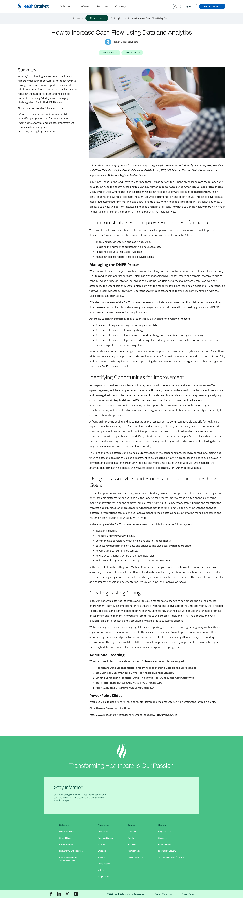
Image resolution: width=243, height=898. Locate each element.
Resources (102, 6)
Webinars (102, 851)
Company (120, 6)
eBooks (101, 857)
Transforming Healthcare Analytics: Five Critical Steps (129, 682)
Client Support (164, 844)
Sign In (188, 6)
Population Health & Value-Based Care (68, 858)
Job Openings (134, 851)
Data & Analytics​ (66, 831)
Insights (118, 18)
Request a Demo (212, 6)
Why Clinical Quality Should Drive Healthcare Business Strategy (135, 672)
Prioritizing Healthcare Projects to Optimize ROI (125, 687)
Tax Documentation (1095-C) (171, 857)
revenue (188, 230)
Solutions (65, 6)
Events (131, 838)
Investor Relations (135, 857)
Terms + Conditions (163, 894)
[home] (37, 6)
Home (76, 18)
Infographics (103, 877)
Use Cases (83, 6)
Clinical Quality (65, 838)
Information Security (167, 851)
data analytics (136, 307)
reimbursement (200, 192)
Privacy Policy (188, 894)
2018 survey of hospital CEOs (157, 187)
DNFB (166, 276)
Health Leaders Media (118, 318)
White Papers (104, 864)
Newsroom (132, 831)
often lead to (183, 390)
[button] (96, 18)
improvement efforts (180, 405)
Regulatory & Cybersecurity (71, 851)
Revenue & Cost (66, 844)
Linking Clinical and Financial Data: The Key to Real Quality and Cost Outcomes (145, 677)
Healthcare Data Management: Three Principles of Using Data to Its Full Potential (146, 667)
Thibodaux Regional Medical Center (127, 567)
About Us (132, 844)
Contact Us (163, 838)
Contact (162, 825)
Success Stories (105, 838)
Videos (101, 870)
